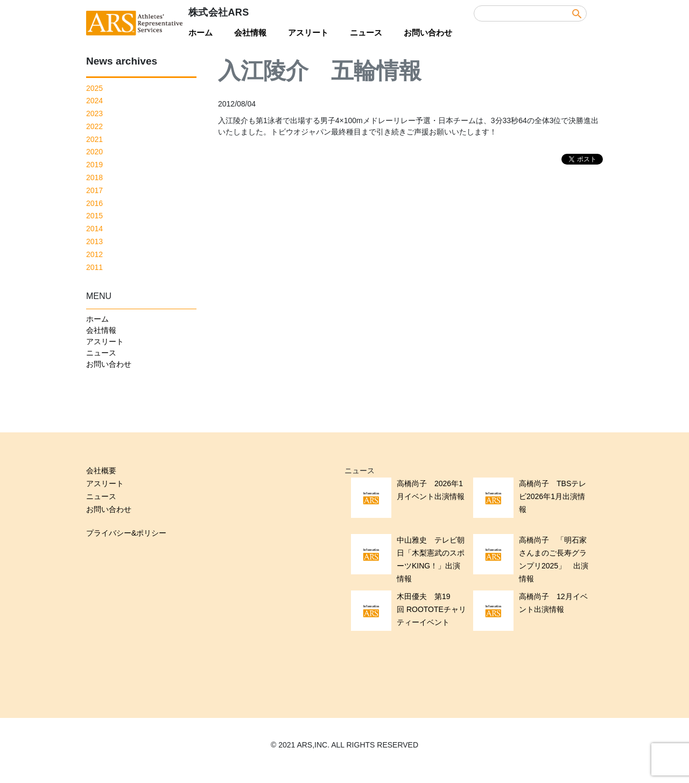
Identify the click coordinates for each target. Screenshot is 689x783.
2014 (94, 228)
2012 (94, 254)
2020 (94, 151)
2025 (94, 88)
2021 (94, 139)
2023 (94, 113)
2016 (94, 203)
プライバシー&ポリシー (126, 533)
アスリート (308, 32)
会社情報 (250, 32)
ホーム (200, 32)
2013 (94, 241)
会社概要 (101, 470)
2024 (94, 100)
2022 (94, 126)
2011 (94, 267)
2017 (94, 190)
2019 (94, 164)
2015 (94, 215)
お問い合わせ (428, 32)
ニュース (366, 32)
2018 (94, 177)
